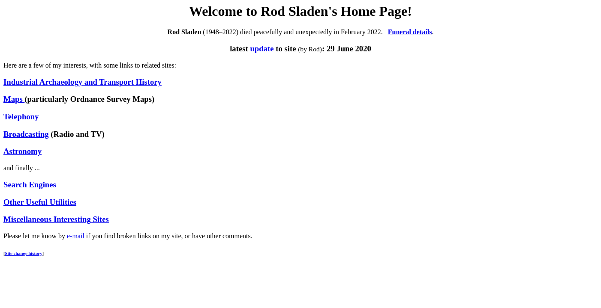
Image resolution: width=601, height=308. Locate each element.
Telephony (21, 116)
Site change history (23, 253)
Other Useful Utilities (39, 202)
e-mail (75, 236)
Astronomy (22, 151)
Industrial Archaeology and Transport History (82, 81)
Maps (13, 99)
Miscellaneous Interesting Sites (56, 219)
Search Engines (29, 184)
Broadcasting (26, 134)
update (261, 48)
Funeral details (410, 32)
